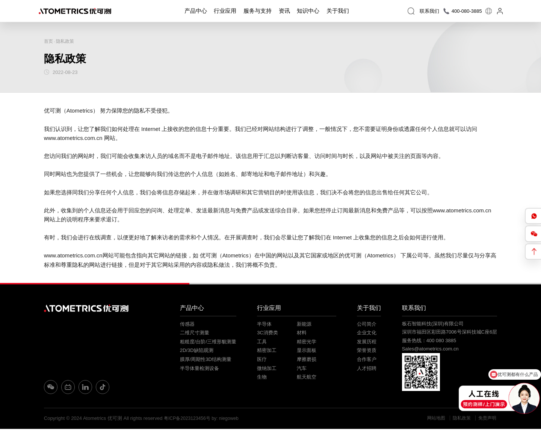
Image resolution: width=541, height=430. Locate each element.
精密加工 (266, 351)
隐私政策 (66, 41)
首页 (49, 41)
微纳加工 (266, 369)
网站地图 (432, 419)
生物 (261, 378)
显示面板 (306, 351)
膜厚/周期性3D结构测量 (205, 360)
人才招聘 (366, 369)
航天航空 (306, 378)
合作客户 (366, 360)
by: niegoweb (229, 419)
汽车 (301, 369)
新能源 (303, 325)
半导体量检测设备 (199, 369)
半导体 (264, 325)
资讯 (284, 12)
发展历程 (366, 343)
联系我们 (415, 309)
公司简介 (366, 325)
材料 (301, 334)
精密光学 (306, 343)
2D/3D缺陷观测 (196, 351)
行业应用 (225, 12)
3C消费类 (267, 334)
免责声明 (487, 419)
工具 (261, 343)
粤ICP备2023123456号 (189, 419)
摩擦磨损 (306, 360)
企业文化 (366, 334)
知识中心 (308, 12)
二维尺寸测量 (194, 334)
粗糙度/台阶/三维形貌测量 (208, 343)
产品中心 (195, 12)
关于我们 (337, 12)
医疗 (261, 360)
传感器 (187, 325)
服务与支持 (257, 12)
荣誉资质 (366, 351)
